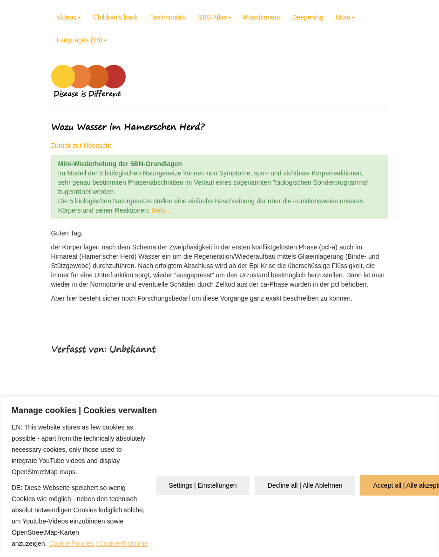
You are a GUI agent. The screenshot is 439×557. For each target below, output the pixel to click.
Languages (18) (82, 40)
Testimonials (168, 17)
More (345, 17)
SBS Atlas (214, 17)
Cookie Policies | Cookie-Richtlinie (98, 543)
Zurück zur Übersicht (81, 145)
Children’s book (115, 17)
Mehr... (161, 210)
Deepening (308, 17)
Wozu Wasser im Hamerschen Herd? (127, 127)
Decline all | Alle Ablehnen (305, 485)
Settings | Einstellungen (203, 485)
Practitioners (262, 17)
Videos (69, 17)
